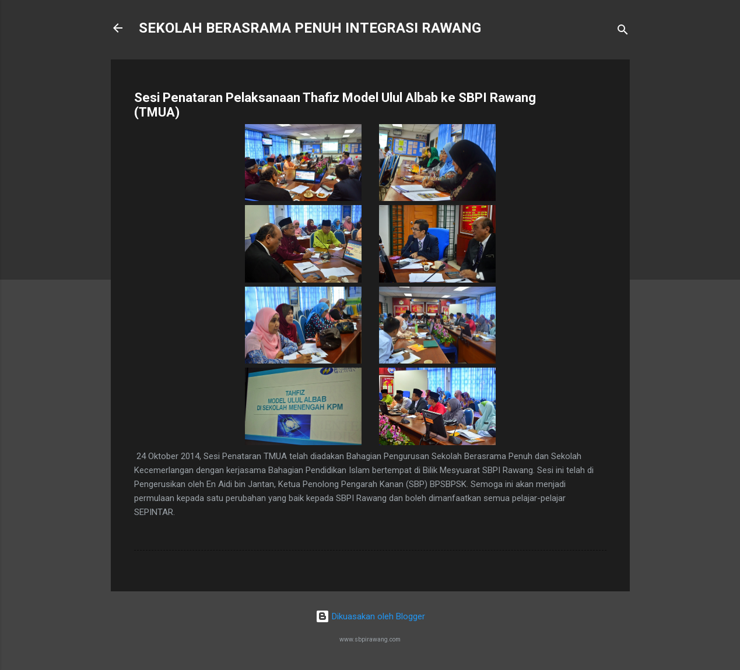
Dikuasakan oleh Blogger (370, 616)
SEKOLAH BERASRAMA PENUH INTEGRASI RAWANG (310, 28)
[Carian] (623, 32)
